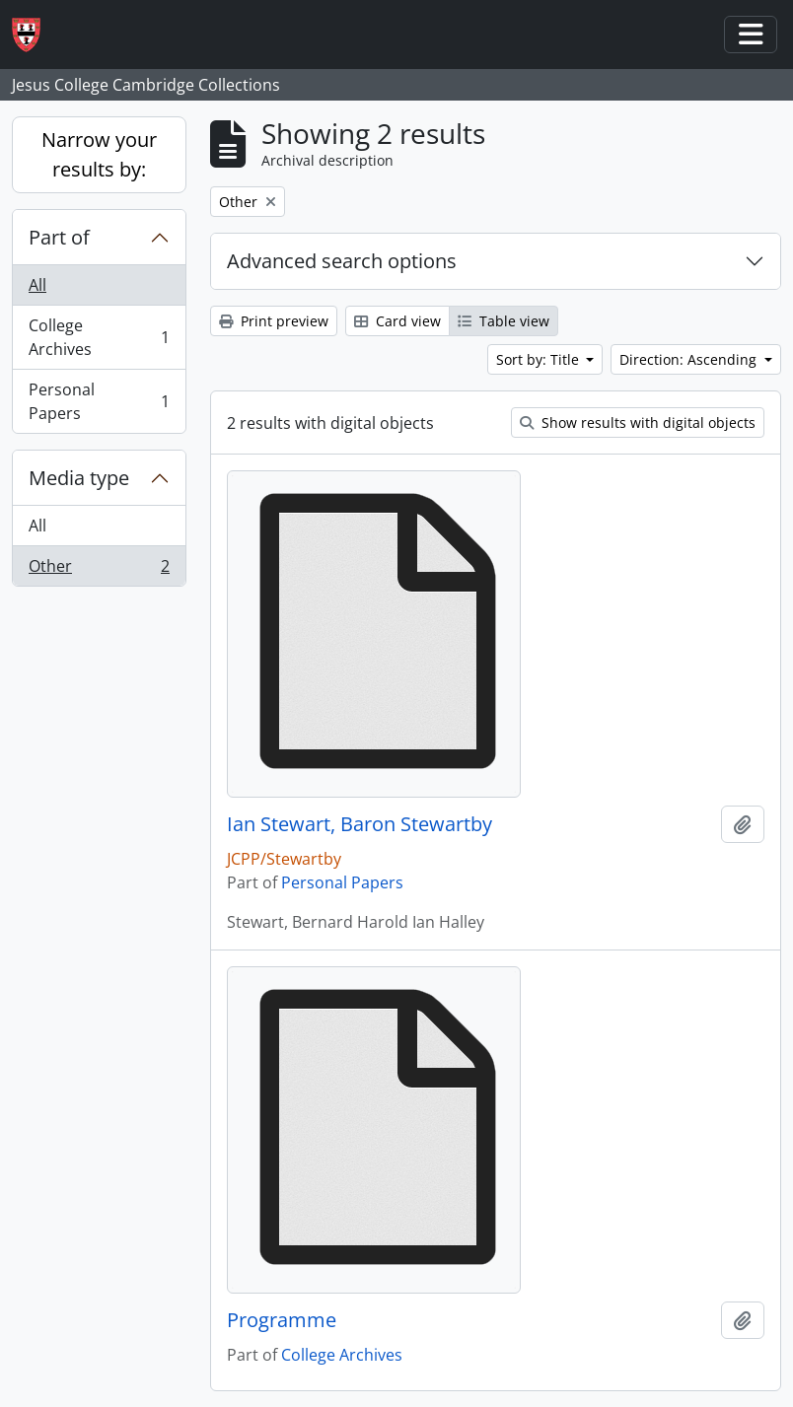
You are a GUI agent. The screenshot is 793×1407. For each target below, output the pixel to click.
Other (99, 570)
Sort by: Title (539, 359)
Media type (79, 477)
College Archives (99, 337)
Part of (59, 237)
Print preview (273, 321)
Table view (503, 321)
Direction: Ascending (689, 359)
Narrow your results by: (99, 154)
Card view (397, 321)
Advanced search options (342, 260)
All (37, 285)
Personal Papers (99, 401)
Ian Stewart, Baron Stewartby (359, 824)
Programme (281, 1320)
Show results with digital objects (638, 422)
